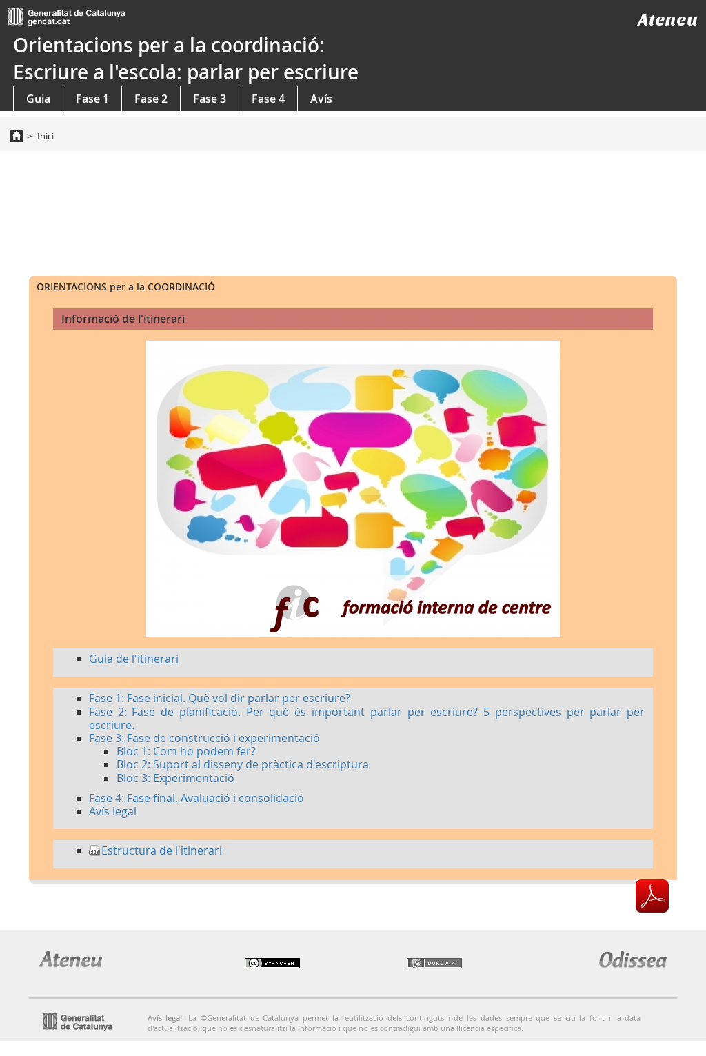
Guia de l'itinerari (134, 658)
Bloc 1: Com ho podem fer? (186, 751)
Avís (321, 98)
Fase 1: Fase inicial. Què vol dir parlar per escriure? (219, 698)
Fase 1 (92, 98)
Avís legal (113, 811)
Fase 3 (209, 98)
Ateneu (668, 20)
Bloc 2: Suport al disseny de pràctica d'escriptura (243, 764)
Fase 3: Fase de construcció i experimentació (204, 738)
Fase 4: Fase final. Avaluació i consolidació (196, 798)
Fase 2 (151, 98)
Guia (38, 98)
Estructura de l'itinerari (161, 850)
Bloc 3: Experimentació (175, 778)
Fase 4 (268, 98)
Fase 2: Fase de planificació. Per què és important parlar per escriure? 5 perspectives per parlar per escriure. (367, 718)
